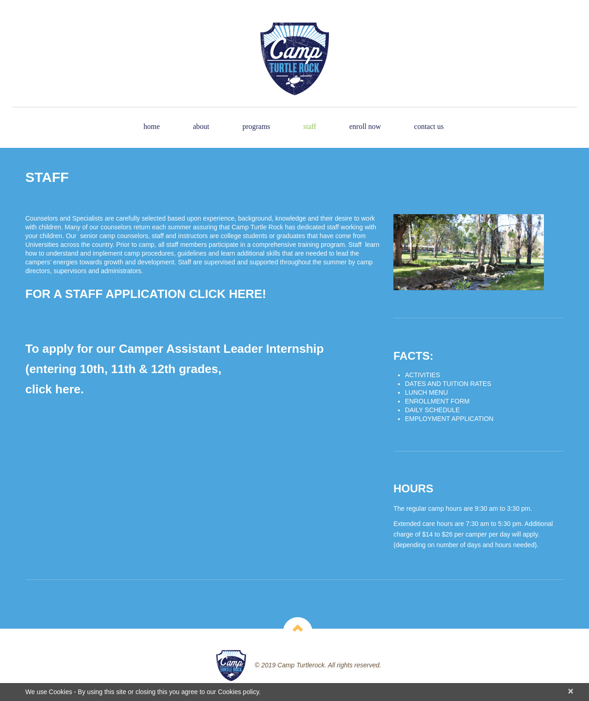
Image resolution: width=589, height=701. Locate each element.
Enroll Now (365, 126)
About (201, 126)
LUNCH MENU (426, 392)
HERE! (247, 294)
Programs (256, 126)
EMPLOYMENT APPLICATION (449, 418)
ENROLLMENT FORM (437, 401)
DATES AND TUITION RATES (448, 383)
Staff (309, 126)
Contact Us (429, 126)
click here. (54, 389)
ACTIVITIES (422, 375)
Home (152, 126)
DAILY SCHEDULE (432, 410)
